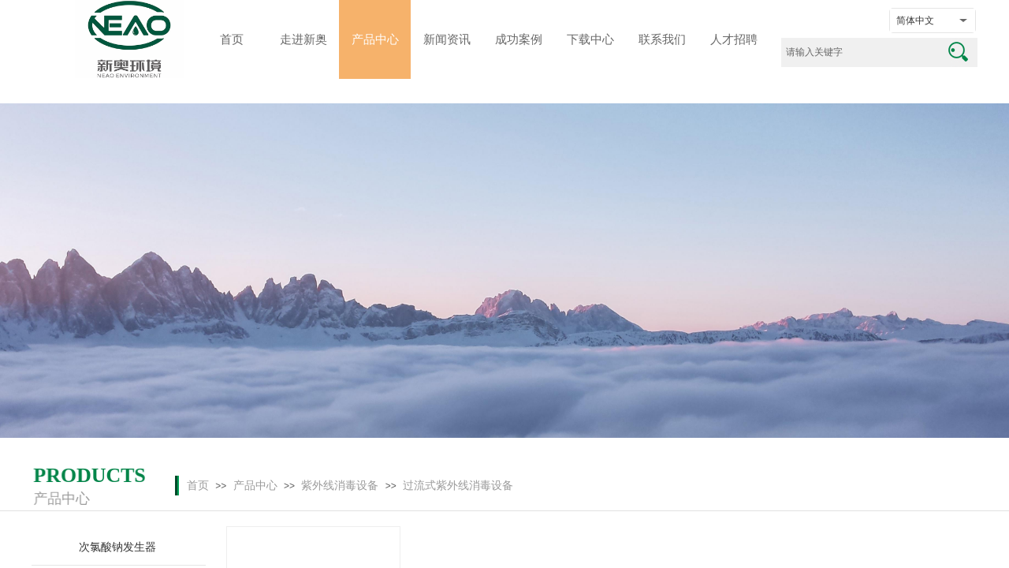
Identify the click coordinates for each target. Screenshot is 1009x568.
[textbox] (859, 52)
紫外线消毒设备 (339, 485)
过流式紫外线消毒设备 (458, 485)
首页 (198, 485)
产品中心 (255, 485)
